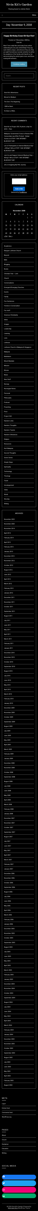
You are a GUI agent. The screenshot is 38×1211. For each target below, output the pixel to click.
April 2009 (7, 745)
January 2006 (8, 924)
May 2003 (7, 1071)
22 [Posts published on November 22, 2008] (27, 229)
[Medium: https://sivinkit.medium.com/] (19, 1196)
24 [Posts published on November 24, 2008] (6, 233)
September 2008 (9, 777)
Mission (6, 365)
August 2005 (8, 947)
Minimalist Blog (13, 1208)
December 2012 (9, 556)
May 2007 (7, 850)
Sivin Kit (19, 42)
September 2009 (9, 722)
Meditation (7, 356)
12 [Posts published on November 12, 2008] (15, 225)
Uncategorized (9, 485)
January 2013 (8, 551)
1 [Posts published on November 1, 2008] (27, 217)
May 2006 (7, 906)
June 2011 (7, 625)
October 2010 (8, 662)
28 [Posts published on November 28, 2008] (23, 233)
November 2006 (9, 878)
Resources (7, 444)
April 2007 (7, 855)
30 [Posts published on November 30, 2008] (32, 233)
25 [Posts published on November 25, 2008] (10, 233)
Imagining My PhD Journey (17, 165)
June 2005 (7, 956)
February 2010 (8, 699)
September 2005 (9, 942)
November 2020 (9, 524)
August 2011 (8, 616)
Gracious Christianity (11, 315)
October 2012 (8, 565)
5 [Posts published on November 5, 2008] (14, 221)
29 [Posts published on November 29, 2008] (27, 233)
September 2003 (9, 1053)
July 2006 (7, 896)
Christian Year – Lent (11, 274)
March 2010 (8, 694)
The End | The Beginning (12, 102)
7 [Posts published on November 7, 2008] (23, 221)
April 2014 (7, 533)
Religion (6, 439)
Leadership (7, 329)
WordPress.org (6, 1117)
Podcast (7, 402)
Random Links (8, 421)
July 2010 (7, 676)
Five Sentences (9, 301)
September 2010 (9, 666)
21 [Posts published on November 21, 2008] (23, 229)
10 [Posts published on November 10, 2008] (6, 225)
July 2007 (7, 841)
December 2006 (9, 873)
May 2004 (7, 1016)
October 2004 (8, 993)
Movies (6, 370)
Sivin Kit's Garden (19, 4)
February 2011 (8, 643)
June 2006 (7, 901)
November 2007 (9, 823)
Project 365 (8, 416)
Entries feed (6, 1108)
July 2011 (7, 620)
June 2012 (7, 574)
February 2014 (8, 538)
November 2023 (9, 519)
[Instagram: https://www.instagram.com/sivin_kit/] (19, 1190)
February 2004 (8, 1030)
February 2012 (8, 588)
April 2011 (7, 634)
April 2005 (7, 965)
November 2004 (9, 988)
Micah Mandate (9, 361)
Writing (6, 504)
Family (6, 297)
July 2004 (7, 1007)
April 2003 (7, 1076)
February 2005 (8, 975)
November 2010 (9, 657)
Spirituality (7, 467)
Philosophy (7, 398)
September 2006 (9, 887)
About (4, 1135)
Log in (4, 1103)
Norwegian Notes (10, 389)
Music (6, 375)
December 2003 (9, 1039)
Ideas (6, 320)
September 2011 (9, 611)
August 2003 (8, 1057)
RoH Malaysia (8, 448)
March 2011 (8, 639)
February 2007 (8, 864)
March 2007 (8, 860)
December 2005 (9, 929)
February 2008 (8, 809)
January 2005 (8, 979)
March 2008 (8, 804)
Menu (34, 15)
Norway (6, 384)
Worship (7, 499)
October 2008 (8, 772)
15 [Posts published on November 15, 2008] (27, 225)
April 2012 (7, 579)
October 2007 (8, 827)
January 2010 (8, 703)
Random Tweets (9, 430)
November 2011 (9, 602)
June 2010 (7, 680)
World (6, 494)
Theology (7, 476)
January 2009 (8, 758)
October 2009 (8, 717)
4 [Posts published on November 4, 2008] (10, 221)
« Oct (5, 236)
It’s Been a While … (10, 111)
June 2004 (7, 1011)
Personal (7, 393)
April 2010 (7, 689)
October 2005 (8, 938)
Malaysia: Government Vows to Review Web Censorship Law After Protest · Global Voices (18, 136)
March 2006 (8, 915)
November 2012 (9, 561)
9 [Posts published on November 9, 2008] (31, 221)
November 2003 (9, 1044)
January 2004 (8, 1034)
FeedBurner (23, 192)
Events (6, 292)
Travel (6, 481)
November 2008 (9, 768)
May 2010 (7, 685)
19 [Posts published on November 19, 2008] (15, 229)
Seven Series (8, 458)
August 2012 (8, 570)
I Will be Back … (9, 106)
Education (5, 1148)
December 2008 (9, 763)
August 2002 (8, 1085)
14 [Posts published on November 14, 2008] (23, 225)
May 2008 (7, 795)
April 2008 (7, 800)
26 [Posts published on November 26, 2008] (15, 233)
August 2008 (8, 781)
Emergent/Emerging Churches (14, 287)
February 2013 (8, 547)
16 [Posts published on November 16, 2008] (32, 225)
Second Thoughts (10, 453)
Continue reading (19, 64)
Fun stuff (7, 310)
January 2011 (8, 648)
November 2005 (9, 933)
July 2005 (7, 952)
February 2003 (8, 1080)
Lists (5, 338)
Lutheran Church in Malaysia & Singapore (17, 347)
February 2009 (8, 754)
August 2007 (8, 837)
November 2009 (9, 712)
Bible (5, 260)
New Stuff (7, 379)
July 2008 (7, 786)
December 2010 (9, 653)
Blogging (7, 264)
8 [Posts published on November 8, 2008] (27, 221)
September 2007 (9, 832)
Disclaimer (5, 1144)
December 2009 (9, 708)
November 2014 (9, 528)
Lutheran (7, 342)
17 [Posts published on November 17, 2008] (6, 229)
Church (6, 278)
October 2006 (8, 883)
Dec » (10, 236)
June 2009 (7, 735)
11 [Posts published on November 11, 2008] (10, 225)
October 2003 (8, 1048)
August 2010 (8, 671)
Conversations (9, 283)
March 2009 (8, 749)
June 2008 (7, 791)
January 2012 (8, 593)
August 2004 (8, 1002)
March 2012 (8, 584)
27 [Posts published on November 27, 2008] (19, 233)
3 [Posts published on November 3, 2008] (6, 221)
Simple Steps (8, 462)
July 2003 (7, 1062)
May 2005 (7, 961)
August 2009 (8, 726)
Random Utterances (10, 435)
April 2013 (7, 542)
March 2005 (8, 970)
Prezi (5, 412)
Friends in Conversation (12, 306)
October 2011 (8, 607)
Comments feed (7, 1112)
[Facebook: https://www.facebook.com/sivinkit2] (19, 1176)
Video (6, 490)
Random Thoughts (10, 425)
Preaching (7, 407)
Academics (8, 246)
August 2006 (8, 892)
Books (6, 269)
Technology (8, 471)
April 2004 (7, 1021)
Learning (7, 333)
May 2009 (7, 740)
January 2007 (8, 869)
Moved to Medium (10, 97)
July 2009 (7, 731)
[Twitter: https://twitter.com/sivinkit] (19, 1183)
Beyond (6, 255)
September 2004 (9, 998)
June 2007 (7, 846)
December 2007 (9, 818)
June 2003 (7, 1067)
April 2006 (7, 910)
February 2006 (8, 919)
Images (6, 324)
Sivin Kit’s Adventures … (12, 92)
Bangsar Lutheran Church (12, 251)
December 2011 (9, 597)
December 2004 (9, 984)
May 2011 (7, 630)
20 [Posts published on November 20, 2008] (19, 229)
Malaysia (7, 352)
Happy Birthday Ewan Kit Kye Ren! (19, 36)
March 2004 (8, 1025)
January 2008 (8, 814)
